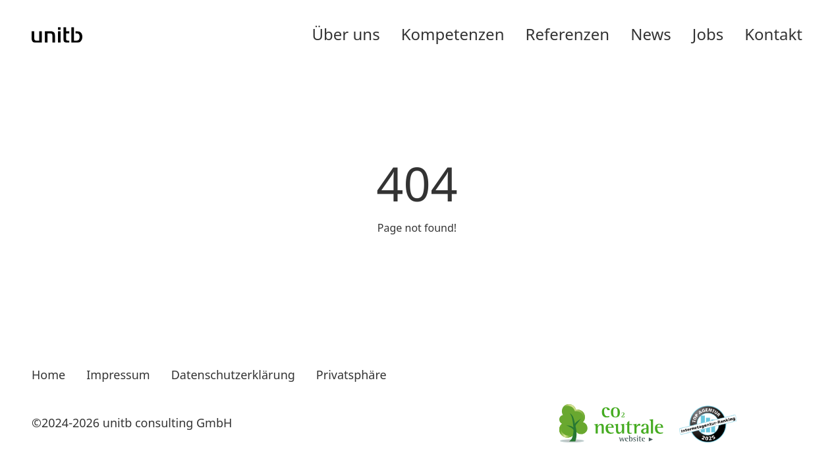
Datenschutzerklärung (233, 374)
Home (48, 374)
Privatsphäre (351, 374)
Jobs (707, 34)
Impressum (118, 374)
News (650, 34)
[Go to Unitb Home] (57, 34)
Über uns (346, 34)
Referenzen (567, 34)
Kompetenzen (453, 34)
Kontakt (773, 34)
